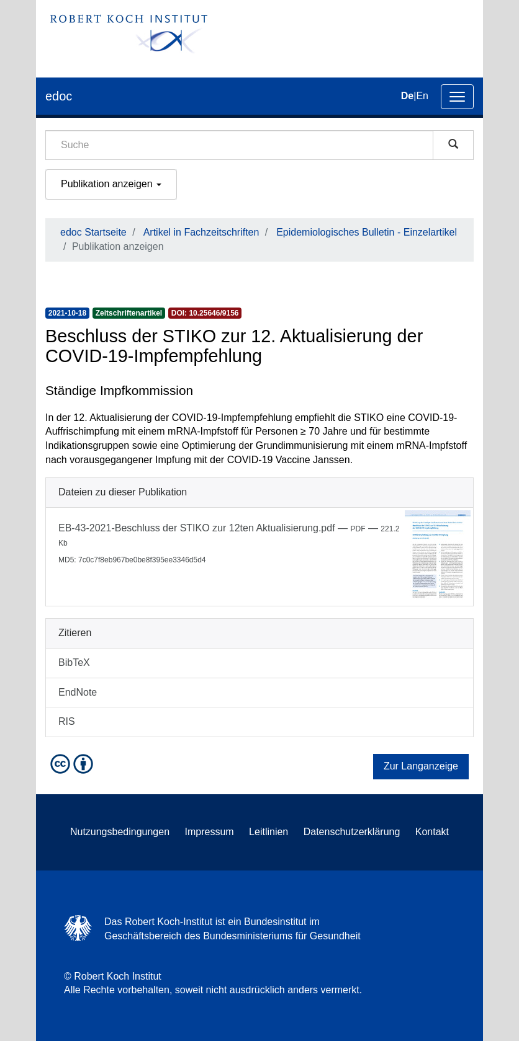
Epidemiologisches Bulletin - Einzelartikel (366, 232)
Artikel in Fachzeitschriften (201, 232)
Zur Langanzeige (421, 766)
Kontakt (432, 831)
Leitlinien (268, 831)
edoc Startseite (93, 232)
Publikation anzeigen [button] (111, 184)
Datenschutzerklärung (352, 831)
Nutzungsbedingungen (119, 831)
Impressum (209, 831)
